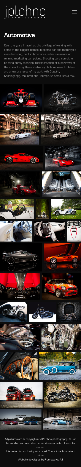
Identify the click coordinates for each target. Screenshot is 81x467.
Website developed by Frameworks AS (40, 459)
